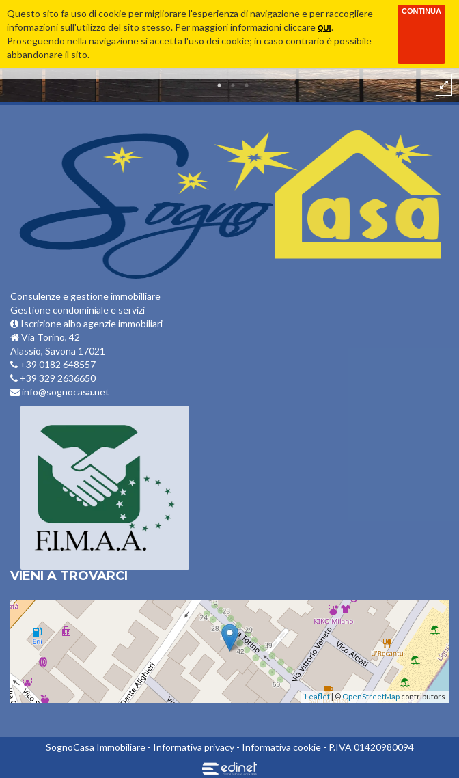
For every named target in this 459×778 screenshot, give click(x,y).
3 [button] (246, 85)
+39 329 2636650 (53, 378)
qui (324, 28)
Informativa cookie (281, 747)
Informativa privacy (193, 747)
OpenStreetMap (371, 696)
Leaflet (317, 696)
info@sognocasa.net (59, 392)
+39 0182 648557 (53, 364)
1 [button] (219, 85)
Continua (421, 11)
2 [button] (233, 85)
